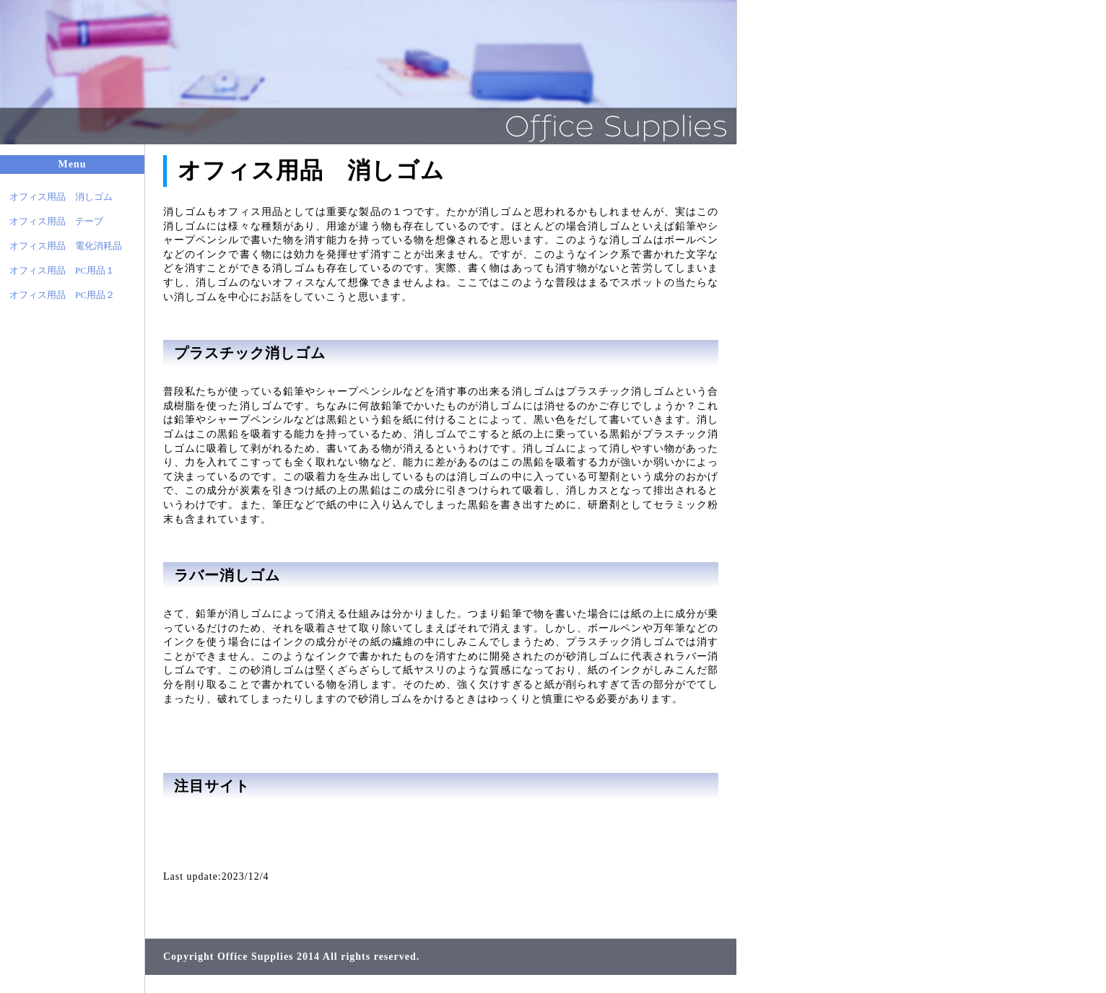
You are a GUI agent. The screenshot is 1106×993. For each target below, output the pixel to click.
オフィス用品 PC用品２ (57, 294)
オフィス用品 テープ (51, 221)
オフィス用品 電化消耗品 (61, 245)
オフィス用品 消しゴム (56, 196)
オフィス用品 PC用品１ (57, 270)
